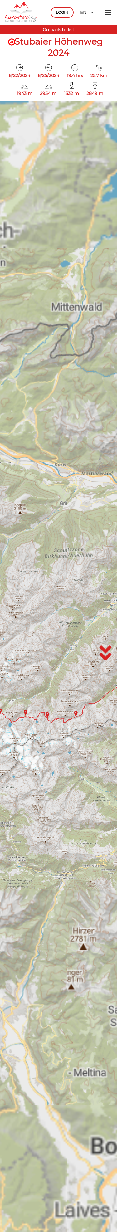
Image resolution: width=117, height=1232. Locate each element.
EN (87, 12)
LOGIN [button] (62, 12)
